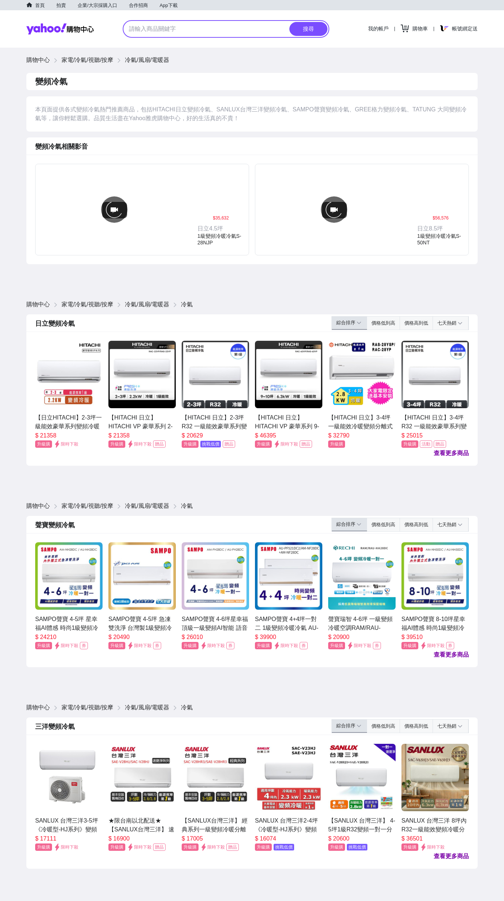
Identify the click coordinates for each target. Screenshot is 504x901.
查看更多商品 (451, 453)
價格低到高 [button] (383, 323)
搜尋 (308, 29)
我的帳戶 (378, 29)
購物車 (420, 29)
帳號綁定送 (465, 29)
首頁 (40, 5)
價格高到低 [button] (416, 323)
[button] (221, 209)
